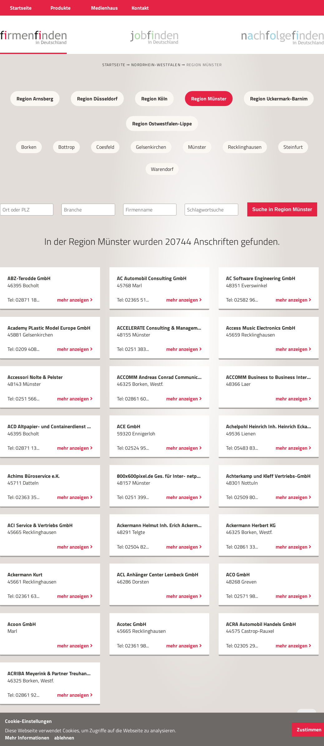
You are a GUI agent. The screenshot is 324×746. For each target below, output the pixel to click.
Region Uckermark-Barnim (278, 98)
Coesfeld (105, 147)
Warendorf (162, 169)
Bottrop (66, 147)
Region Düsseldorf (97, 98)
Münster (197, 147)
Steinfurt (293, 147)
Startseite (114, 65)
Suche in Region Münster (282, 209)
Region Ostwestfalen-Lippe (162, 123)
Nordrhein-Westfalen (156, 65)
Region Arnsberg (35, 98)
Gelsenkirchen (151, 147)
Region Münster (208, 98)
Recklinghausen (245, 147)
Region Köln (154, 98)
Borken (28, 147)
